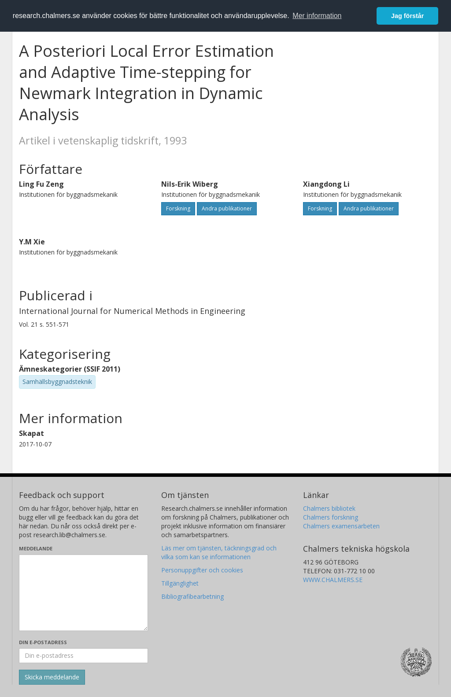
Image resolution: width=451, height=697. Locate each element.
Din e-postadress (43, 642)
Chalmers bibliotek (329, 508)
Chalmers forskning (330, 517)
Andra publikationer (227, 208)
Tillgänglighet (180, 583)
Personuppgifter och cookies (202, 570)
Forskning (178, 208)
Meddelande (35, 548)
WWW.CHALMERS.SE (332, 579)
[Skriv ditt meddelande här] (83, 592)
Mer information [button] (316, 15)
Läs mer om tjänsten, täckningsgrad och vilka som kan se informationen (219, 552)
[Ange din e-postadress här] (83, 655)
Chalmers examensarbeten (341, 526)
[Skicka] (52, 677)
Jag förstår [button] (407, 15)
